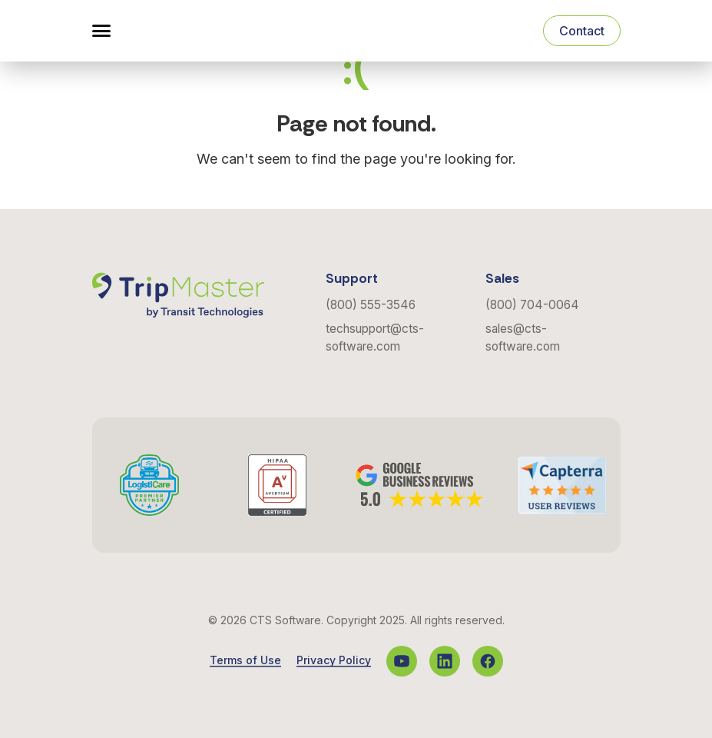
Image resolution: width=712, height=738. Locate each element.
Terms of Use (245, 660)
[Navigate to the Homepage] (178, 30)
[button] (101, 31)
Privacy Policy (333, 660)
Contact (581, 30)
